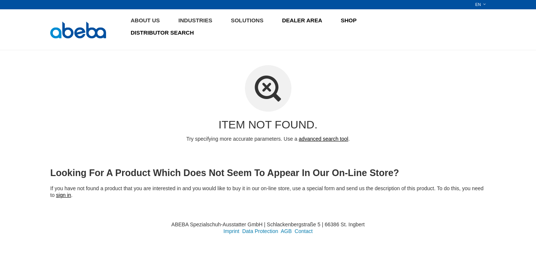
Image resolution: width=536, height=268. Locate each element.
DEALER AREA (302, 20)
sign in (63, 195)
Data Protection (260, 231)
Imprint (231, 231)
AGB (286, 231)
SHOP (349, 20)
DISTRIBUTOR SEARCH (162, 32)
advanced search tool (323, 139)
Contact (304, 231)
